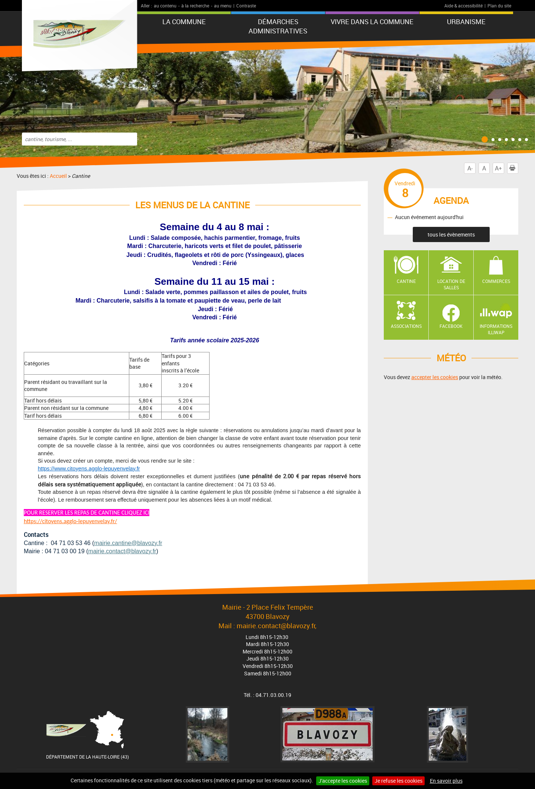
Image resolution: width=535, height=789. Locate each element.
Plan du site (499, 6)
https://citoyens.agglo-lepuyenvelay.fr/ (70, 521)
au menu (222, 6)
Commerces (496, 281)
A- (470, 168)
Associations (406, 326)
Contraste (246, 6)
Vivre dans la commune (372, 21)
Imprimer (513, 168)
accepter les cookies (434, 377)
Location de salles (451, 284)
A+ (498, 168)
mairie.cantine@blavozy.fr (128, 543)
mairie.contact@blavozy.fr (122, 551)
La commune (184, 21)
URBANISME (466, 21)
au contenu (165, 6)
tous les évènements (451, 234)
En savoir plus (446, 780)
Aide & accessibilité (463, 6)
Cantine (406, 281)
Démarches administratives (278, 26)
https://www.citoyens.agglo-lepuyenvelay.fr (89, 469)
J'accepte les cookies (342, 780)
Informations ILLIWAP (496, 329)
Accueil (58, 175)
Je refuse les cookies (398, 780)
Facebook (451, 326)
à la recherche (195, 6)
